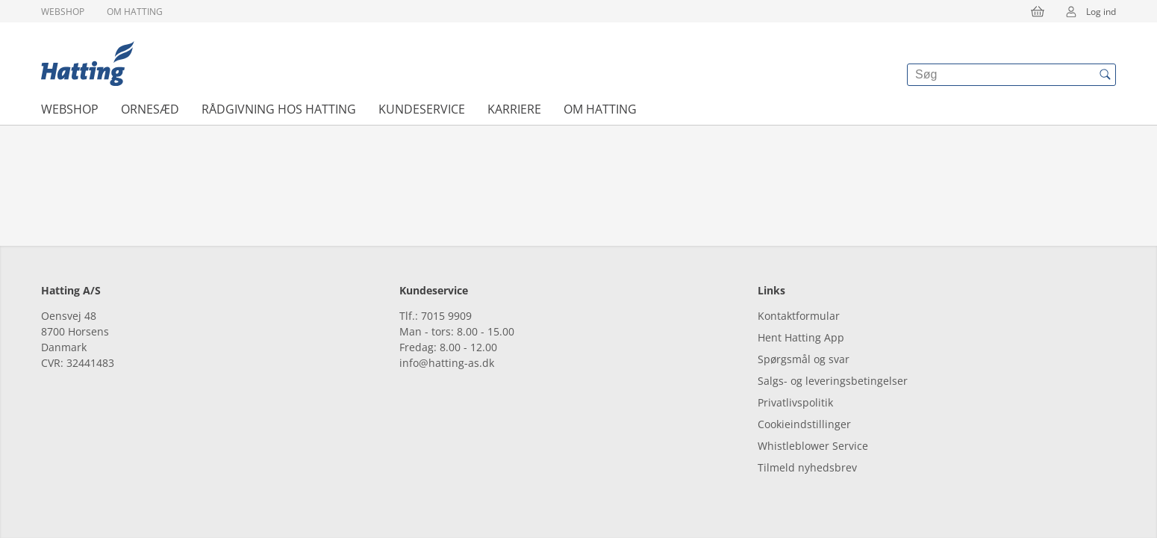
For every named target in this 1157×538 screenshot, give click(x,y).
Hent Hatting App (801, 337)
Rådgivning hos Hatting (279, 109)
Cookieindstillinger (804, 424)
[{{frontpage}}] (87, 63)
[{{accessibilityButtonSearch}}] (1105, 75)
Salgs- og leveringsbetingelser (833, 381)
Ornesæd (150, 109)
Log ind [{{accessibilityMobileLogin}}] (1086, 11)
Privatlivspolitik (795, 402)
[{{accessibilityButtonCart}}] (1037, 11)
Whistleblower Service (813, 446)
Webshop (62, 11)
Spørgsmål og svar (803, 359)
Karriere (514, 109)
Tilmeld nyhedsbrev (807, 467)
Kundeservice (421, 109)
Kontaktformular (799, 316)
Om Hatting (135, 11)
